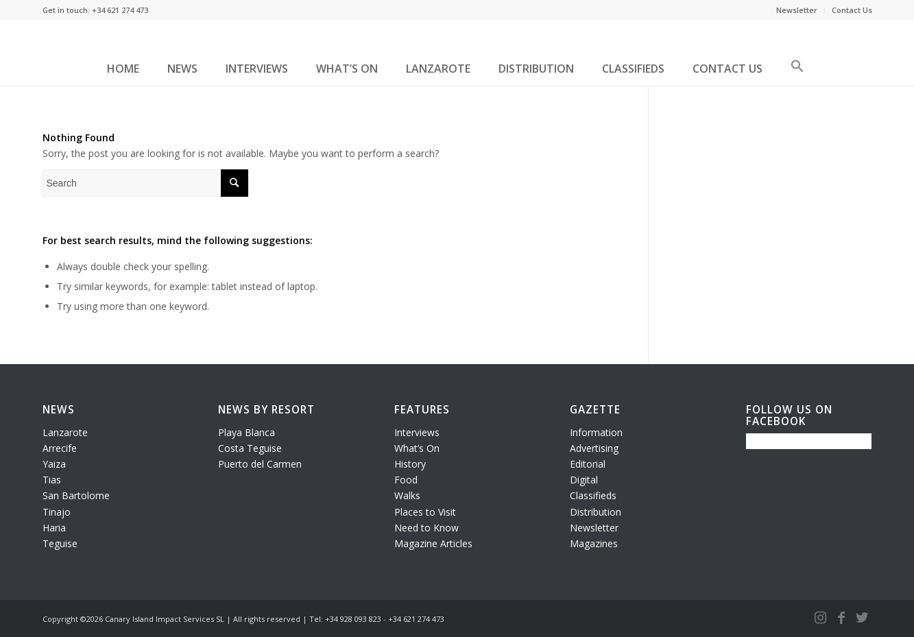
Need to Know (426, 527)
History (410, 463)
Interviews (417, 432)
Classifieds (593, 495)
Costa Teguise (250, 448)
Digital (584, 479)
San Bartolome (76, 495)
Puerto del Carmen (260, 463)
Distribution (595, 511)
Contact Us (852, 10)
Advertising (594, 448)
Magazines (594, 543)
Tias (52, 479)
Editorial (587, 463)
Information (596, 432)
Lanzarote (65, 432)
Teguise (60, 543)
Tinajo (57, 511)
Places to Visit (425, 511)
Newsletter (796, 10)
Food (406, 479)
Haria (54, 527)
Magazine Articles (433, 543)
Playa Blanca (246, 432)
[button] (797, 71)
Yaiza (54, 463)
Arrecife (60, 448)
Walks (407, 495)
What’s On (417, 448)
